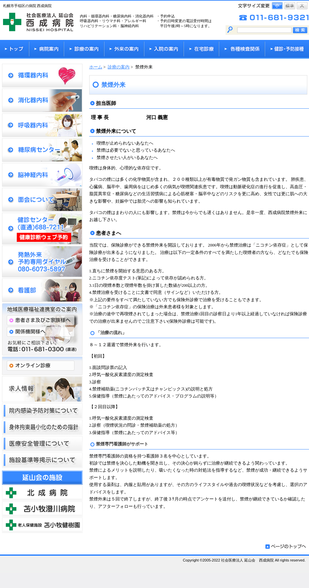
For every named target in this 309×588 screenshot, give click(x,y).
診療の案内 (119, 67)
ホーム (95, 67)
